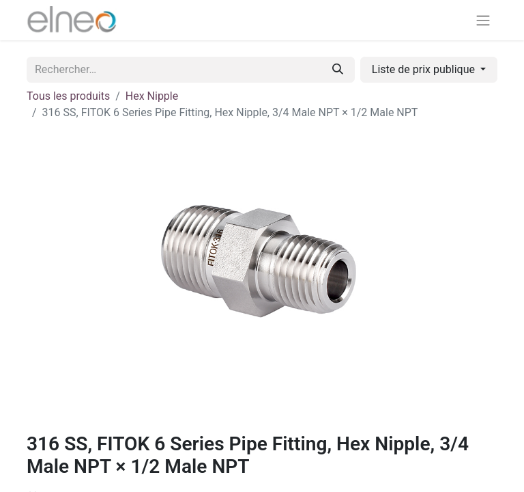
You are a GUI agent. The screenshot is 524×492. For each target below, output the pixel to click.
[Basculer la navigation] (483, 20)
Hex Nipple (152, 96)
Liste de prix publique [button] (425, 69)
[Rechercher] (338, 70)
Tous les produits (68, 96)
